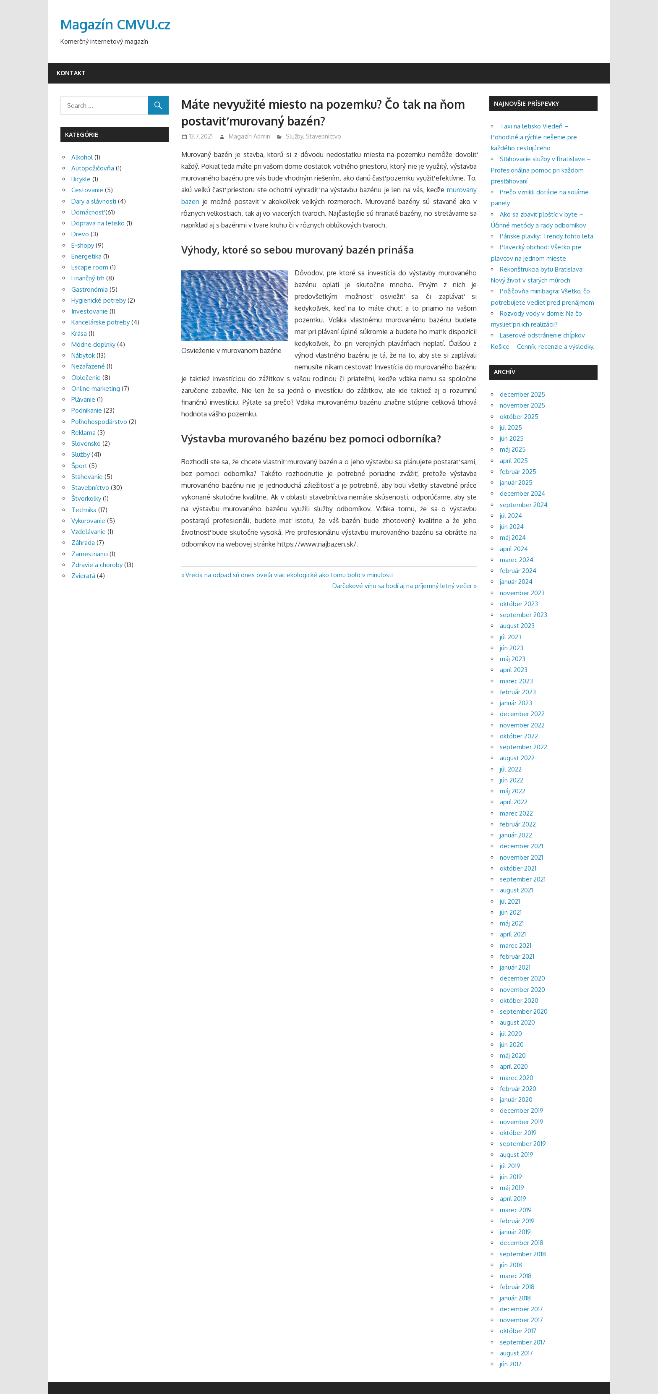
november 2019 (521, 1122)
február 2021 (517, 956)
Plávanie (83, 399)
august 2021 (516, 890)
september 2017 (523, 1342)
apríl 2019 (513, 1199)
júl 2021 (510, 901)
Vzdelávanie (88, 532)
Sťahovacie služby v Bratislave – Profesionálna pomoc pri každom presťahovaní (541, 170)
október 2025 (519, 417)
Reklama (83, 433)
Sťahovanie (87, 477)
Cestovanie (87, 190)
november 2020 (522, 990)
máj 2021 (512, 923)
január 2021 (515, 967)
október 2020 (519, 1000)
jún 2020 (512, 1045)
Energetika (86, 256)
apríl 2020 (514, 1066)
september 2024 (524, 505)
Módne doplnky (93, 344)
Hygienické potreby (98, 300)
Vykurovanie (88, 521)
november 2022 (522, 725)
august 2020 (517, 1022)
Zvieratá (83, 576)
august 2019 (516, 1155)
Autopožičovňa (92, 168)
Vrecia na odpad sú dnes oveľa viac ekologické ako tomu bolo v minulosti (289, 575)
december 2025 (522, 394)
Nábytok (83, 355)
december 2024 (522, 493)
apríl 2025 (514, 461)
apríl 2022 (513, 802)
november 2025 (522, 405)
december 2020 (522, 978)
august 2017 (516, 1353)
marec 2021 (515, 945)
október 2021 (518, 868)
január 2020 (516, 1100)
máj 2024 (513, 537)
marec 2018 (516, 1276)
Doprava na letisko (98, 223)
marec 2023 (516, 681)
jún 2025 (512, 438)
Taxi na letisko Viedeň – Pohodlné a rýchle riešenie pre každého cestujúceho (534, 137)
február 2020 (518, 1089)
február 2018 (517, 1287)
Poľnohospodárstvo (99, 422)
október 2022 (519, 736)
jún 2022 (511, 780)
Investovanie (89, 311)
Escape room (89, 267)
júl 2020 (511, 1034)
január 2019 (515, 1232)
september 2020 (524, 1011)
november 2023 (522, 593)
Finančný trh (87, 278)
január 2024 (516, 582)
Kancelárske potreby (100, 322)
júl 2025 (511, 428)
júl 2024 (511, 516)
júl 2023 (511, 637)
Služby (294, 136)
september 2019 (523, 1144)
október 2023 (519, 604)
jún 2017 (511, 1364)
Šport (79, 466)
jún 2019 (511, 1177)
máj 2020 (513, 1055)
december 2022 (522, 714)
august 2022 (517, 758)
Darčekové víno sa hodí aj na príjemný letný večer (402, 586)
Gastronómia (89, 289)
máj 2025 (513, 449)
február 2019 (517, 1221)
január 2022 (516, 835)
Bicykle (81, 179)
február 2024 (518, 571)
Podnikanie (86, 410)
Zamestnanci (89, 554)
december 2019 (521, 1110)
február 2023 (518, 692)
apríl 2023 (513, 670)
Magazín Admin (249, 136)
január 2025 (516, 482)
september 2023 (523, 615)
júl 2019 (510, 1166)
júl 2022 (511, 769)
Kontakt (71, 72)
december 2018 (521, 1243)
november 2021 (521, 857)
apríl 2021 (513, 934)
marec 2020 (516, 1078)
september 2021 (523, 879)
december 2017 (521, 1309)
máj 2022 (512, 791)
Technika (84, 510)
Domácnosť (87, 212)
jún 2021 (511, 912)
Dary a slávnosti (93, 201)
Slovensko (86, 443)
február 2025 (518, 472)
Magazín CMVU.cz (115, 24)
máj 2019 (512, 1188)
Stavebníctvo (323, 136)
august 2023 (517, 626)
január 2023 (516, 703)
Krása (79, 333)
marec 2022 (516, 813)
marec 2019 (516, 1210)
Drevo (80, 234)
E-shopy (82, 245)
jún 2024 (512, 527)
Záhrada (83, 543)
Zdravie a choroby (97, 565)
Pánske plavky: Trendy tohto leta (546, 236)
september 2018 (523, 1254)
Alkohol (82, 157)
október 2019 (518, 1133)
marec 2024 (516, 560)
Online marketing (95, 388)
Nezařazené (88, 366)
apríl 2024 (514, 549)
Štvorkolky (86, 498)
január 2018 (515, 1298)
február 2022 (518, 824)
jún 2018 (511, 1265)
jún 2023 (511, 648)
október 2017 (518, 1331)
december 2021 (521, 846)
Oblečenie (86, 378)
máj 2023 (512, 659)
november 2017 (521, 1320)
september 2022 (523, 747)
